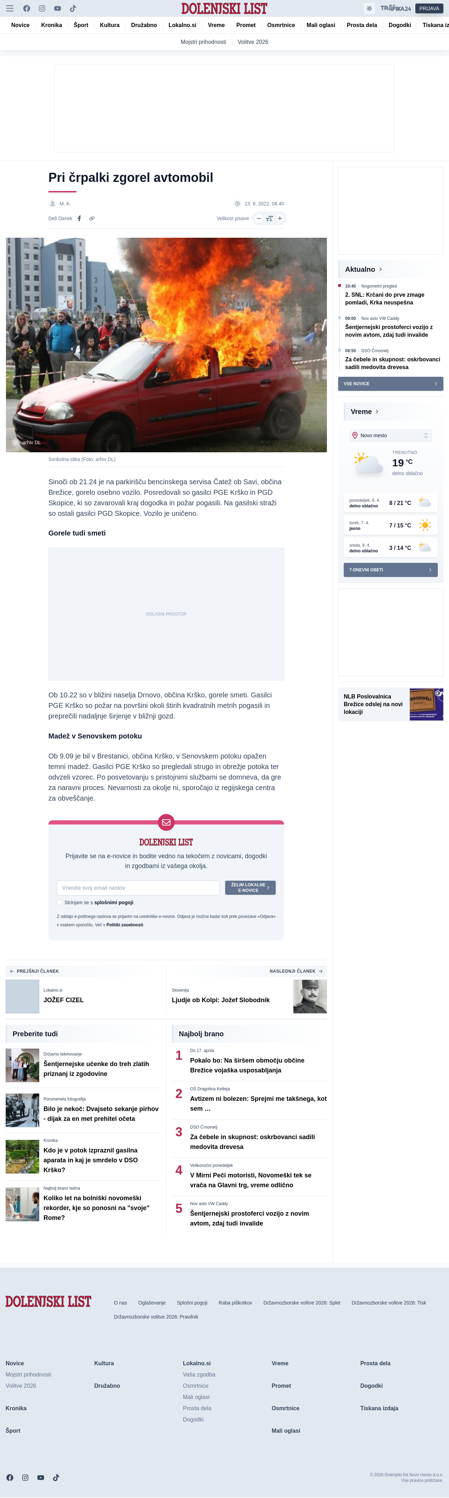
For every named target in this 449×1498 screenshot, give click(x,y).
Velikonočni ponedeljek (211, 1166)
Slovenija (180, 990)
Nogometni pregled (379, 286)
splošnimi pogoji (113, 903)
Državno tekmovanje (62, 1054)
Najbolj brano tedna (61, 1189)
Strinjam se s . (100, 903)
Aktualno (360, 269)
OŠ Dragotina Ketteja (210, 1089)
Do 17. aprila (202, 1051)
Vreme (361, 411)
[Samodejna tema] (369, 8)
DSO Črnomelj (203, 1127)
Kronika (50, 1141)
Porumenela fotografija (64, 1099)
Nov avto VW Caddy (209, 1204)
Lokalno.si (52, 990)
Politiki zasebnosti (124, 925)
